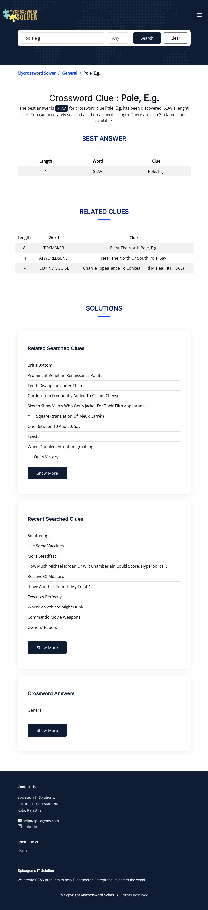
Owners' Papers (42, 627)
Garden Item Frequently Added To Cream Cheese (73, 395)
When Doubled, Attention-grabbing (60, 446)
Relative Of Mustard (46, 576)
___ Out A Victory (43, 456)
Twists (33, 436)
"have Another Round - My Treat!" (59, 586)
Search (147, 38)
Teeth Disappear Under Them (55, 385)
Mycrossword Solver (37, 73)
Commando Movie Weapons (54, 617)
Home (22, 850)
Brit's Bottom (40, 365)
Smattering (38, 535)
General (69, 73)
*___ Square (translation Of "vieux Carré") (66, 416)
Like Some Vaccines (46, 545)
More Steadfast (42, 556)
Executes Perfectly (45, 596)
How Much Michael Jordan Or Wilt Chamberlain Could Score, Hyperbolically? (98, 566)
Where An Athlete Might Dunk (55, 607)
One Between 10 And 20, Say (54, 426)
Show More (47, 473)
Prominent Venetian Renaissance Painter (66, 375)
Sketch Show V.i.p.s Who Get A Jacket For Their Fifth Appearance (87, 405)
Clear (175, 38)
